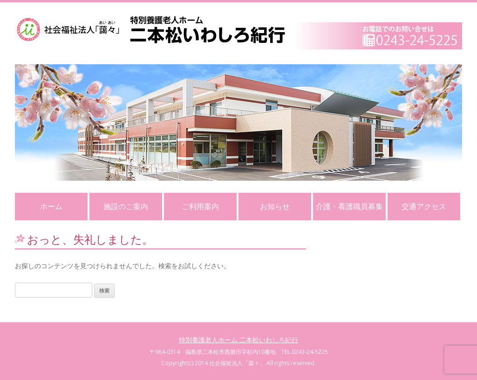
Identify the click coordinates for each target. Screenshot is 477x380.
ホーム (51, 206)
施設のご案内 (125, 206)
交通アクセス (424, 206)
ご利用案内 (200, 206)
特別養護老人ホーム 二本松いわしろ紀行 (238, 339)
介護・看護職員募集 (349, 206)
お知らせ (275, 206)
